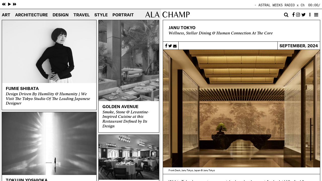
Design (61, 15)
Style (101, 15)
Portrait (123, 15)
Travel (81, 15)
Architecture (31, 15)
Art (6, 15)
